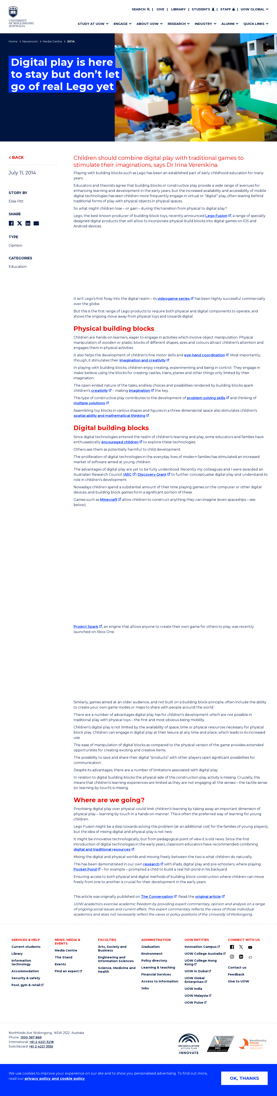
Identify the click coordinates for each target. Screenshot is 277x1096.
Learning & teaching (158, 967)
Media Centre (52, 41)
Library (178, 9)
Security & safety (25, 978)
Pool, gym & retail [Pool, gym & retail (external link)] (25, 985)
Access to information (159, 981)
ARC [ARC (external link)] (128, 474)
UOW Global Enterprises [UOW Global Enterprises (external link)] (195, 980)
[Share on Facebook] (11, 223)
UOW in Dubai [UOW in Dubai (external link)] (196, 971)
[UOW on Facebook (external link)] (232, 947)
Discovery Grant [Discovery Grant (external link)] (152, 474)
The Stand (63, 957)
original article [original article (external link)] (208, 897)
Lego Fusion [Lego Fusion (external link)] (216, 216)
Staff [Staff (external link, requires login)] (225, 9)
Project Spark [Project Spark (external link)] (86, 627)
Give (160, 9)
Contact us (237, 967)
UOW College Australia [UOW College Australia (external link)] (203, 954)
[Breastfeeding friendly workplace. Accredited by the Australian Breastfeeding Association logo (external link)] (252, 1044)
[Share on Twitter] (19, 223)
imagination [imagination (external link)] (139, 391)
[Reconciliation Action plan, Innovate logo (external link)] (189, 1044)
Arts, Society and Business (112, 948)
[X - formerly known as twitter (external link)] (241, 947)
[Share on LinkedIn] (27, 223)
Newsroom (30, 41)
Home (13, 41)
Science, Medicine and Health (116, 970)
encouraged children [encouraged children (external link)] (119, 442)
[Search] (141, 9)
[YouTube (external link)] (250, 947)
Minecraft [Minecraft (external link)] (108, 500)
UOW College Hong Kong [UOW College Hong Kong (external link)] (201, 962)
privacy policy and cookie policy (55, 1079)
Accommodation (25, 971)
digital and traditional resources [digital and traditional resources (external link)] (102, 849)
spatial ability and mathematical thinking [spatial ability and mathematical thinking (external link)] (109, 416)
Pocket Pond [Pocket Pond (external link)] (85, 869)
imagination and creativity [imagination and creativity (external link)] (142, 360)
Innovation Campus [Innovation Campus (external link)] (201, 947)
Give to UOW (238, 981)
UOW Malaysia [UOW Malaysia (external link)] (196, 996)
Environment (152, 954)
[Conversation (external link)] (250, 957)
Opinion (15, 245)
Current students (25, 947)
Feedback (236, 974)
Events (60, 964)
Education (18, 267)
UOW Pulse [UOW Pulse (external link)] (194, 1002)
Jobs (145, 988)
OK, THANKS (244, 1078)
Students (201, 9)
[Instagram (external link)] (232, 957)
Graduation (150, 947)
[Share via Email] (36, 223)
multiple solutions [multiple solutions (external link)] (89, 403)
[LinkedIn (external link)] (241, 957)
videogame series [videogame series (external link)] (174, 299)
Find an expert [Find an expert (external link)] (67, 971)
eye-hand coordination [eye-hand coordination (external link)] (204, 355)
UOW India (193, 989)
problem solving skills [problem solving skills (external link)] (206, 398)
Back (18, 157)
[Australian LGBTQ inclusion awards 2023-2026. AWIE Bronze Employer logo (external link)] (220, 1044)
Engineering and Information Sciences (116, 959)
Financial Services (156, 974)
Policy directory (154, 961)
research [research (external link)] (151, 864)
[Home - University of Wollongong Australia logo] (21, 16)
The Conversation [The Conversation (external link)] (157, 897)
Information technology (21, 962)
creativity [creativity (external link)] (99, 391)
